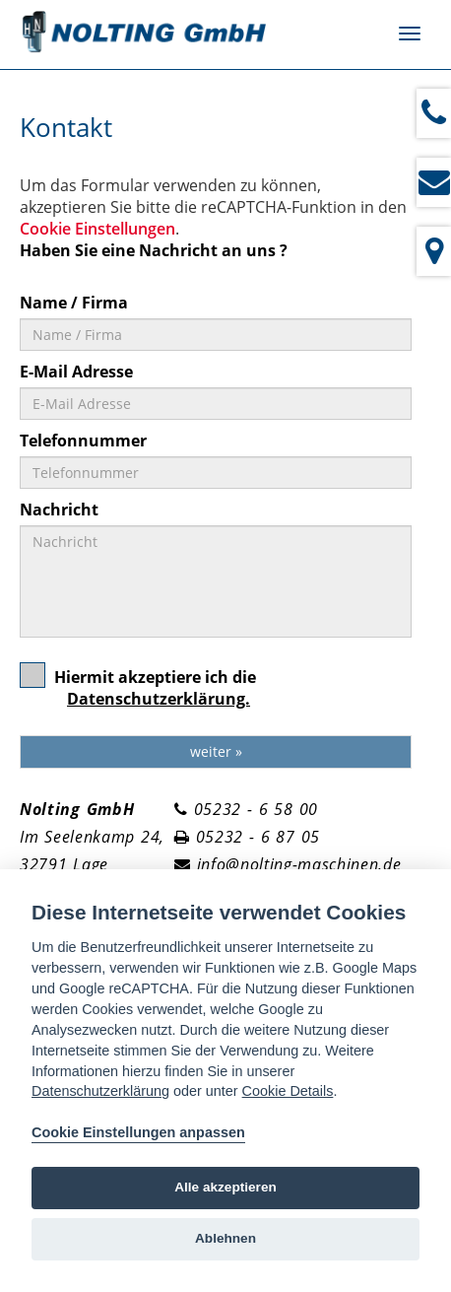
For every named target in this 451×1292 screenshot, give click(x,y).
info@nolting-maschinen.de (299, 864)
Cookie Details (288, 1091)
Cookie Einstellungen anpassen (138, 1132)
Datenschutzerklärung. (158, 699)
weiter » (216, 751)
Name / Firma (74, 302)
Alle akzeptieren (225, 1187)
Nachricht (59, 509)
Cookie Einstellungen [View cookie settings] (97, 228)
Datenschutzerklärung (100, 1091)
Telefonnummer (83, 440)
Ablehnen (225, 1238)
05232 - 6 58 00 (256, 809)
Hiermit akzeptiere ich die (138, 693)
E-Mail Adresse (76, 371)
